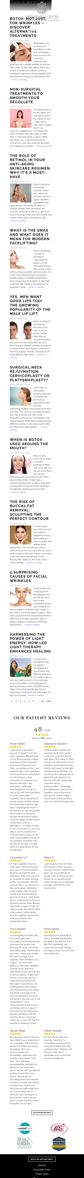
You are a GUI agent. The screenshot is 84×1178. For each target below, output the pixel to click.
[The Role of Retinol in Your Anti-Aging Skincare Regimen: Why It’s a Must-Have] (20, 193)
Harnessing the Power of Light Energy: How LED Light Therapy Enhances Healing (30, 642)
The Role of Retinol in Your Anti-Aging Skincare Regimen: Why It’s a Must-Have (30, 166)
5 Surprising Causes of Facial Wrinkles (28, 576)
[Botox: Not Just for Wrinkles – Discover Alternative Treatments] (20, 51)
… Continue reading (18, 79)
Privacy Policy (42, 1173)
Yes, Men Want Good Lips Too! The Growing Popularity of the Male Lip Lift (30, 305)
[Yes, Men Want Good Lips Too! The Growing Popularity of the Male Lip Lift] (20, 330)
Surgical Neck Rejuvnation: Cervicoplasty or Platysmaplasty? (30, 373)
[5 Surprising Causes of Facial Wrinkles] (20, 596)
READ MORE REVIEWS (42, 1113)
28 (42, 701)
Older (49, 701)
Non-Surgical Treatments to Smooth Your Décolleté (26, 95)
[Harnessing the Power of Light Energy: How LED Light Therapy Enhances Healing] (20, 667)
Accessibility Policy (42, 1169)
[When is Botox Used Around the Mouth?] (20, 464)
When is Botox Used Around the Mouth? (29, 444)
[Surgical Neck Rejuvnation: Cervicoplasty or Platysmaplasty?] (20, 396)
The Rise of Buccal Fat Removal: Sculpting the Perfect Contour (29, 510)
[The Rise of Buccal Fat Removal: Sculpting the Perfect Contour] (20, 535)
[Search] (73, 3)
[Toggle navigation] (81, 3)
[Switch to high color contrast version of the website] (65, 3)
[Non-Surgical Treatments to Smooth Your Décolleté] (20, 118)
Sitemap (42, 1165)
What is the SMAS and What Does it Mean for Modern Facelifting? (30, 236)
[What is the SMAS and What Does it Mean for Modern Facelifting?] (20, 259)
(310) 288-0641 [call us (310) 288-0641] (42, 24)
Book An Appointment (42, 30)
